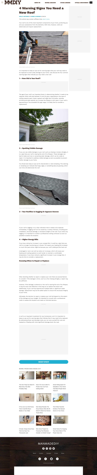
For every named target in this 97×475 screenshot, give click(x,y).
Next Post (43, 362)
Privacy (56, 453)
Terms (62, 453)
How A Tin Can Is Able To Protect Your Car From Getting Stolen (42, 386)
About (34, 453)
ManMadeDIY (48, 443)
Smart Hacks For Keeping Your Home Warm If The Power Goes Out (60, 431)
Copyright (48, 453)
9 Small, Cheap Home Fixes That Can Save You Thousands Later (26, 431)
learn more (46, 19)
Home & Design (36, 16)
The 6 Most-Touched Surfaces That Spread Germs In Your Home (59, 408)
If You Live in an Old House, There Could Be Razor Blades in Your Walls (26, 408)
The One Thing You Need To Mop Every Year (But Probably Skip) (26, 386)
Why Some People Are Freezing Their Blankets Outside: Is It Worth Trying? (43, 431)
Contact (41, 453)
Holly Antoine (24, 16)
